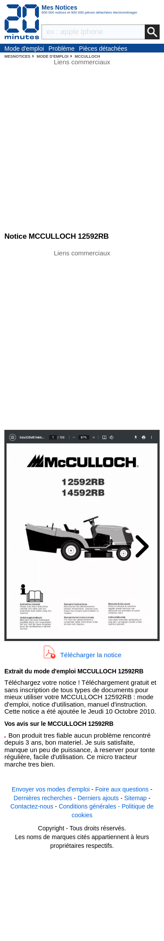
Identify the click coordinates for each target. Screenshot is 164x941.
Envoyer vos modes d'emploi (51, 789)
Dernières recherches (43, 798)
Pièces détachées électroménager (103, 49)
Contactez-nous (31, 806)
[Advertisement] (82, 339)
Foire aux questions (122, 789)
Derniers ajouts (98, 798)
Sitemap (135, 798)
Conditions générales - (90, 806)
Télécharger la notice (90, 654)
